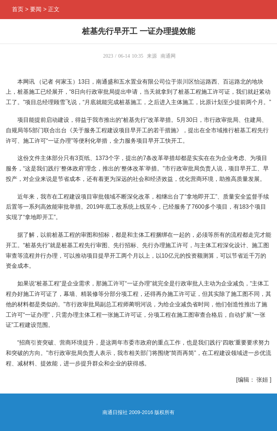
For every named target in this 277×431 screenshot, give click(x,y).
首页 (17, 9)
